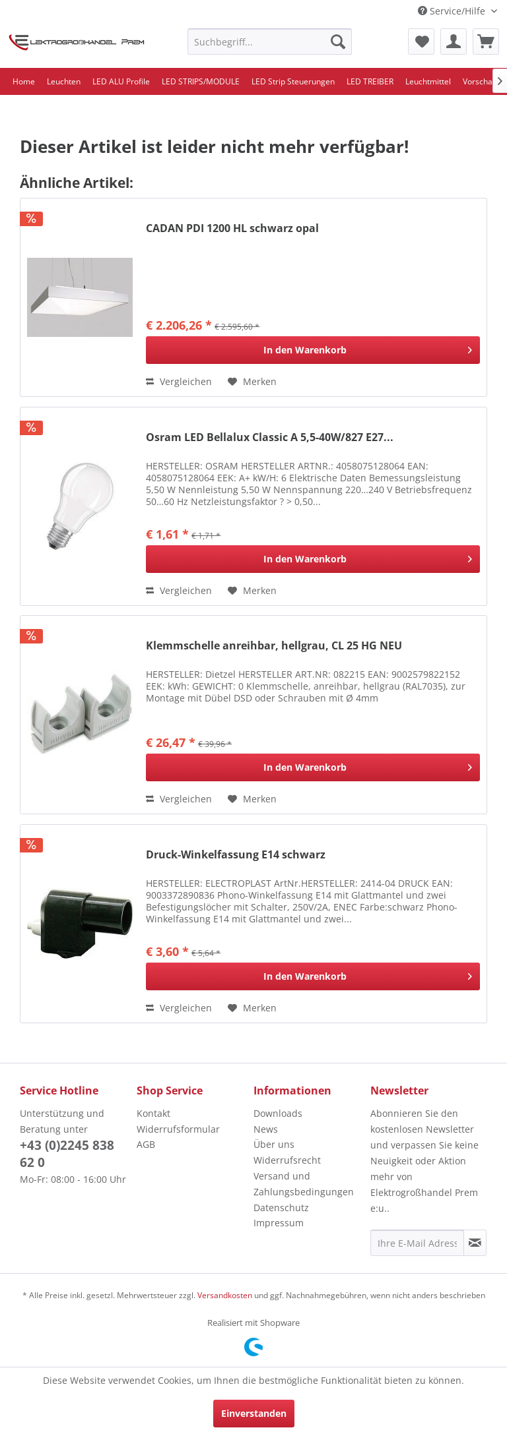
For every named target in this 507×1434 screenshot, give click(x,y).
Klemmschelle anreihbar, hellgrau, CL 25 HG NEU (274, 646)
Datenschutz (281, 1207)
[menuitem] (270, 41)
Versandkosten (224, 1295)
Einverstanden (254, 1413)
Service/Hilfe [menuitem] (453, 11)
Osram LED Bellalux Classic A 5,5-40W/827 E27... (269, 437)
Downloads (278, 1113)
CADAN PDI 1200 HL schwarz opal (232, 228)
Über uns (274, 1144)
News (266, 1129)
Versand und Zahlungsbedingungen (304, 1184)
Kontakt (153, 1113)
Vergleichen (179, 381)
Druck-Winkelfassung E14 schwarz (235, 855)
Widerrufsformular (178, 1129)
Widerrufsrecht (287, 1160)
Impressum (279, 1222)
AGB (146, 1144)
